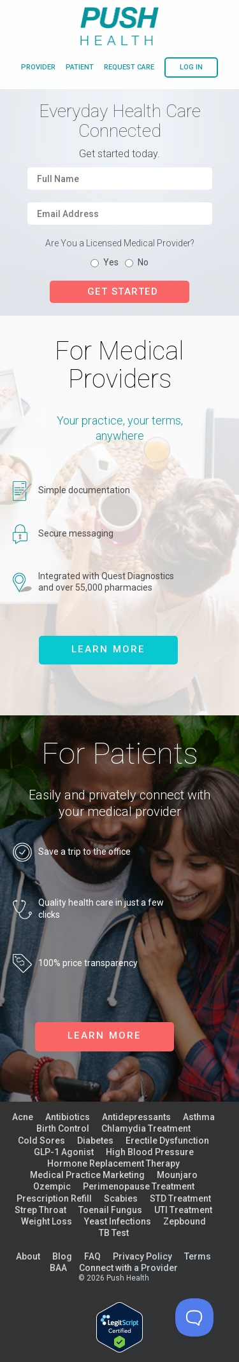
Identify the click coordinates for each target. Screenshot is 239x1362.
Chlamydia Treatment (146, 1128)
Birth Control (62, 1128)
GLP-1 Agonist (64, 1152)
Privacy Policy (142, 1256)
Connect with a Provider (128, 1268)
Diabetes (95, 1140)
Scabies (121, 1198)
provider (38, 67)
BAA (58, 1268)
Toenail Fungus (110, 1210)
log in (191, 67)
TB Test (114, 1233)
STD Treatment (180, 1198)
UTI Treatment (183, 1210)
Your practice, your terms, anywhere (120, 428)
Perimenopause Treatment (138, 1186)
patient (80, 67)
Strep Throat (40, 1210)
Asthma (199, 1117)
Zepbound (184, 1221)
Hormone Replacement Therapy (113, 1163)
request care (129, 67)
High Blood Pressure (150, 1152)
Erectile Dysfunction (167, 1140)
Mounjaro (177, 1175)
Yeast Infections (117, 1221)
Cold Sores (41, 1140)
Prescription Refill (54, 1198)
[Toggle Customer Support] (194, 1317)
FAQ (92, 1256)
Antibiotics (67, 1117)
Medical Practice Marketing (87, 1175)
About (28, 1256)
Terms (197, 1256)
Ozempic (52, 1186)
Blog (62, 1256)
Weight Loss (46, 1221)
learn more (108, 649)
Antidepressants (136, 1117)
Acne (22, 1117)
